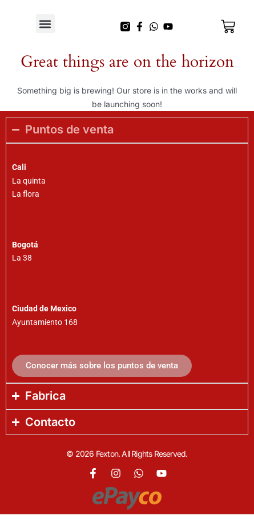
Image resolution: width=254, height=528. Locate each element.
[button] (45, 23)
